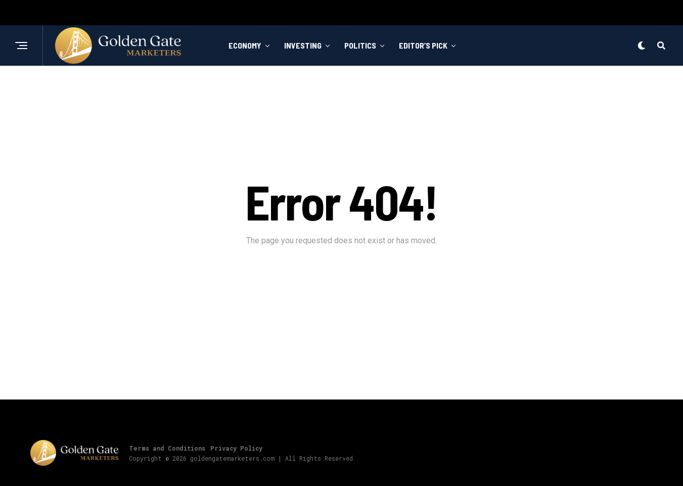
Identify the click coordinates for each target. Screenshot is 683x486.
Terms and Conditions (167, 448)
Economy (245, 45)
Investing (303, 45)
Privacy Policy (236, 448)
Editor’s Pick (423, 45)
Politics (360, 45)
